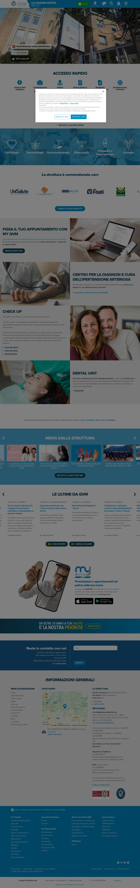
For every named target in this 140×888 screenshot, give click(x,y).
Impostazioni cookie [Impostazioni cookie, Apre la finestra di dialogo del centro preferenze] (62, 117)
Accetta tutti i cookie (78, 117)
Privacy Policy (74, 103)
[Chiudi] (103, 91)
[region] (70, 106)
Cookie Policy (64, 103)
